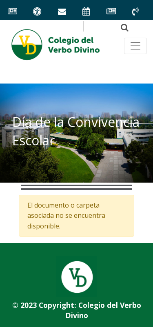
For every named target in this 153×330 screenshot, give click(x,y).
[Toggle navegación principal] (135, 46)
